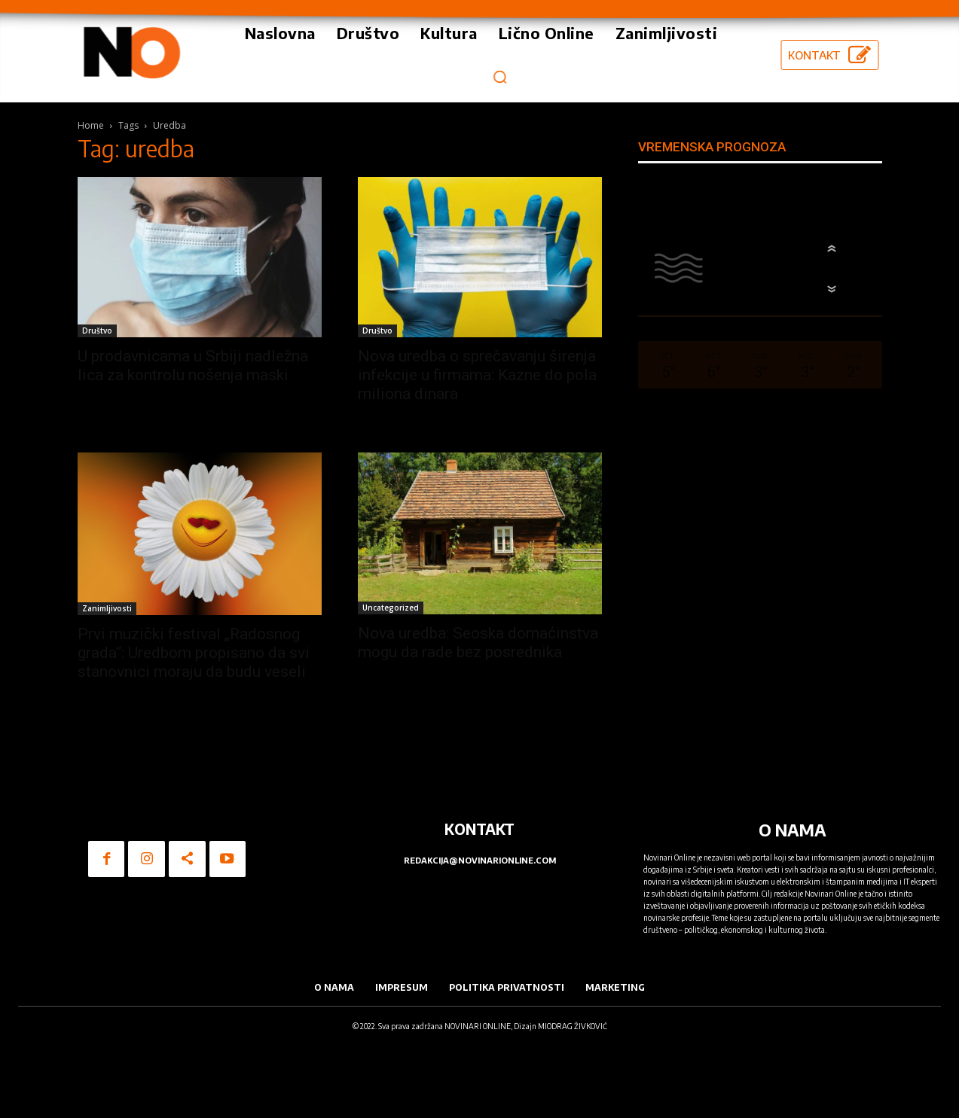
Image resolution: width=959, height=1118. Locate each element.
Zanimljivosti (107, 608)
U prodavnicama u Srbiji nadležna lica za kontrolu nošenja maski (193, 365)
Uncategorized (390, 607)
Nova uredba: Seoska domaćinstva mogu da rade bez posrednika (478, 642)
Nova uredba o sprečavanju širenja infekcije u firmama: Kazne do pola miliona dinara (477, 375)
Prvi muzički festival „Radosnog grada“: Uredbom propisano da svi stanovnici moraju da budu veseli (194, 653)
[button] (500, 77)
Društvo (97, 330)
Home (91, 125)
